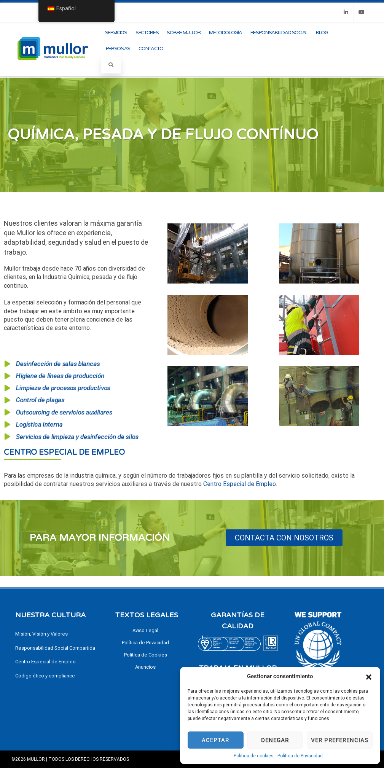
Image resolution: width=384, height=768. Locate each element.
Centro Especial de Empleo (64, 452)
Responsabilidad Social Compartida (55, 648)
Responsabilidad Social (279, 33)
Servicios (116, 33)
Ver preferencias (339, 740)
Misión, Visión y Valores (41, 634)
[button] (369, 676)
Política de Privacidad (300, 755)
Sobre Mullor (183, 33)
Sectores (147, 33)
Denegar (275, 740)
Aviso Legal (145, 630)
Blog (322, 33)
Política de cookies (254, 755)
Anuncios (145, 667)
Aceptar (215, 740)
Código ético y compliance (45, 676)
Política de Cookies (145, 655)
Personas (118, 49)
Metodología (225, 33)
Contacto (151, 49)
